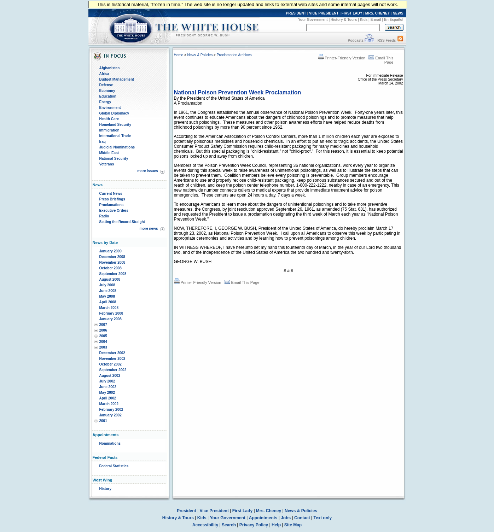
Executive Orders (113, 210)
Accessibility (205, 524)
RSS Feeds (386, 40)
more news (148, 228)
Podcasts (355, 40)
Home (179, 55)
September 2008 (113, 274)
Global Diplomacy (114, 113)
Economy (107, 91)
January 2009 (110, 251)
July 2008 (107, 285)
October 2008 (110, 268)
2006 (103, 330)
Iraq (102, 142)
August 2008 (109, 279)
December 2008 (112, 257)
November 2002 (112, 359)
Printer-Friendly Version (341, 58)
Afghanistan (109, 68)
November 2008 (112, 262)
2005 (103, 336)
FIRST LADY (352, 13)
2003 (103, 347)
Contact (302, 517)
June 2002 (107, 387)
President (186, 510)
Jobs (286, 517)
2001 (103, 421)
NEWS (398, 13)
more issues (147, 171)
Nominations (110, 443)
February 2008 (111, 313)
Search (229, 524)
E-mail (376, 20)
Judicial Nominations (117, 147)
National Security (113, 158)
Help (276, 524)
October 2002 (110, 364)
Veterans (106, 164)
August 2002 (109, 376)
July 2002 (107, 381)
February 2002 (111, 409)
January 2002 (110, 415)
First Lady (242, 510)
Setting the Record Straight (122, 222)
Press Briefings (112, 199)
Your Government (313, 20)
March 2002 (108, 404)
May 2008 (107, 296)
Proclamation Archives (234, 55)
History (105, 489)
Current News (110, 193)
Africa (104, 74)
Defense (106, 85)
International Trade (115, 136)
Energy (105, 102)
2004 (103, 342)
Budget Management (116, 79)
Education (107, 96)
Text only (322, 517)
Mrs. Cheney (268, 510)
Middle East (109, 153)
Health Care (109, 119)
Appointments (263, 517)
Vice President (214, 510)
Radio (104, 216)
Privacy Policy (253, 524)
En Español (393, 20)
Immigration (109, 130)
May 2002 (107, 392)
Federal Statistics (114, 466)
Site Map (293, 524)
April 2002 (107, 398)
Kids (364, 20)
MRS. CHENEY (377, 13)
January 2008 (110, 319)
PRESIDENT (296, 13)
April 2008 (107, 302)
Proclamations (111, 205)
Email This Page (242, 282)
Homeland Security (115, 125)
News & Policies (200, 55)
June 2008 (107, 291)
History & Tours (344, 20)
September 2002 (113, 370)
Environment (110, 108)
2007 (103, 325)
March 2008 (108, 308)
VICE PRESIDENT (323, 13)
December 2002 (112, 353)
